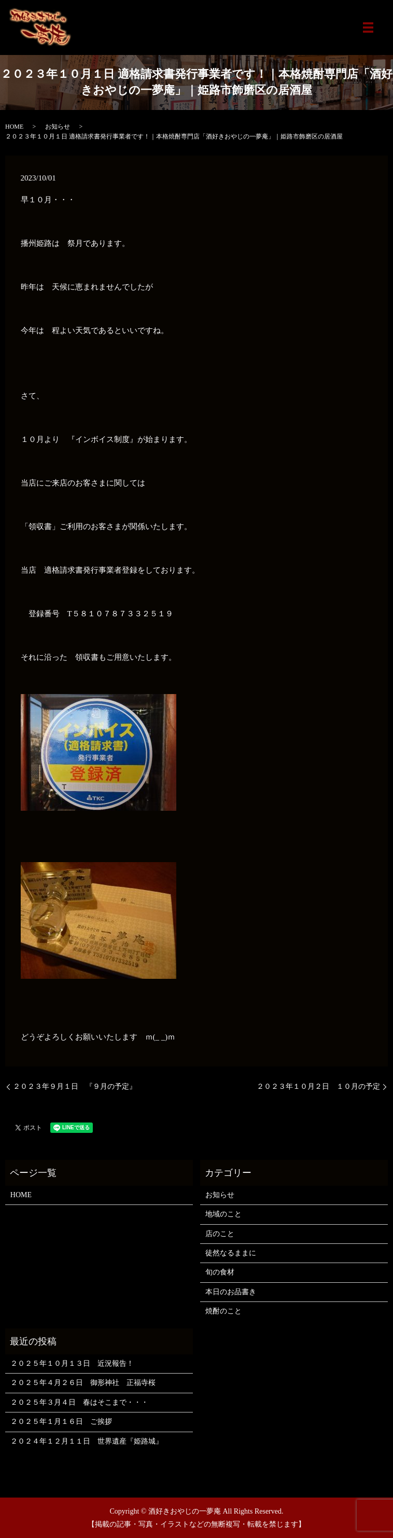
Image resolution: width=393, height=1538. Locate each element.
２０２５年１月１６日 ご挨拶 (61, 1421)
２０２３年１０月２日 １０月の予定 (318, 1086)
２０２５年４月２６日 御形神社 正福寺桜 (83, 1383)
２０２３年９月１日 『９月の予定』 (74, 1086)
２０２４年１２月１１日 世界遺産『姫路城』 (86, 1441)
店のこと (219, 1234)
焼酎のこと (223, 1311)
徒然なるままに (230, 1253)
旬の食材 (219, 1272)
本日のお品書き (230, 1292)
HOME (14, 126)
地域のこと (223, 1214)
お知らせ (57, 126)
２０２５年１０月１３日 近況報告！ (72, 1363)
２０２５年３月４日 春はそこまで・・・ (79, 1402)
